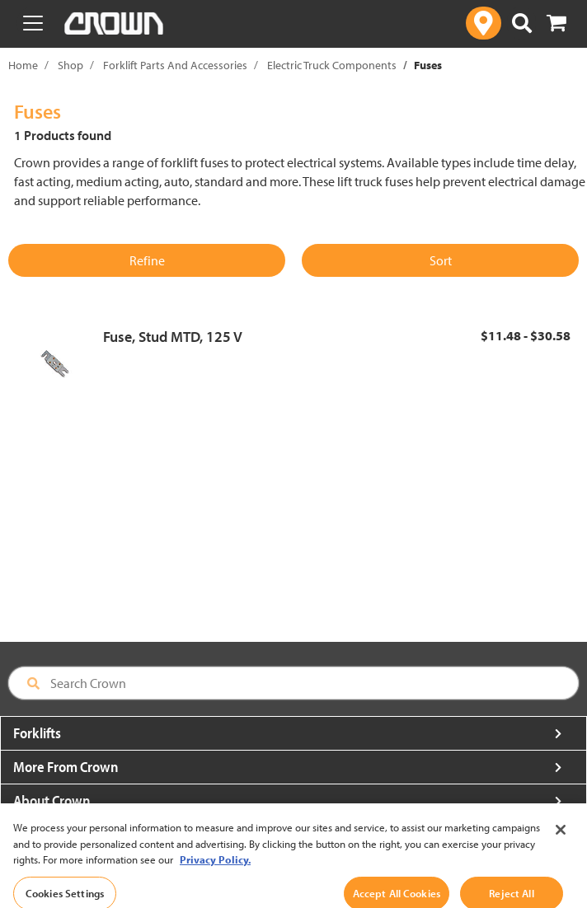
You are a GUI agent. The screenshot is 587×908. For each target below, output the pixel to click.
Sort (441, 260)
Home (23, 65)
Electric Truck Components (332, 65)
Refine (147, 260)
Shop (70, 65)
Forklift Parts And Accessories (175, 65)
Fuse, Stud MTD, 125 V (172, 336)
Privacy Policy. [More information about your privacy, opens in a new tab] (215, 871)
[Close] (560, 841)
